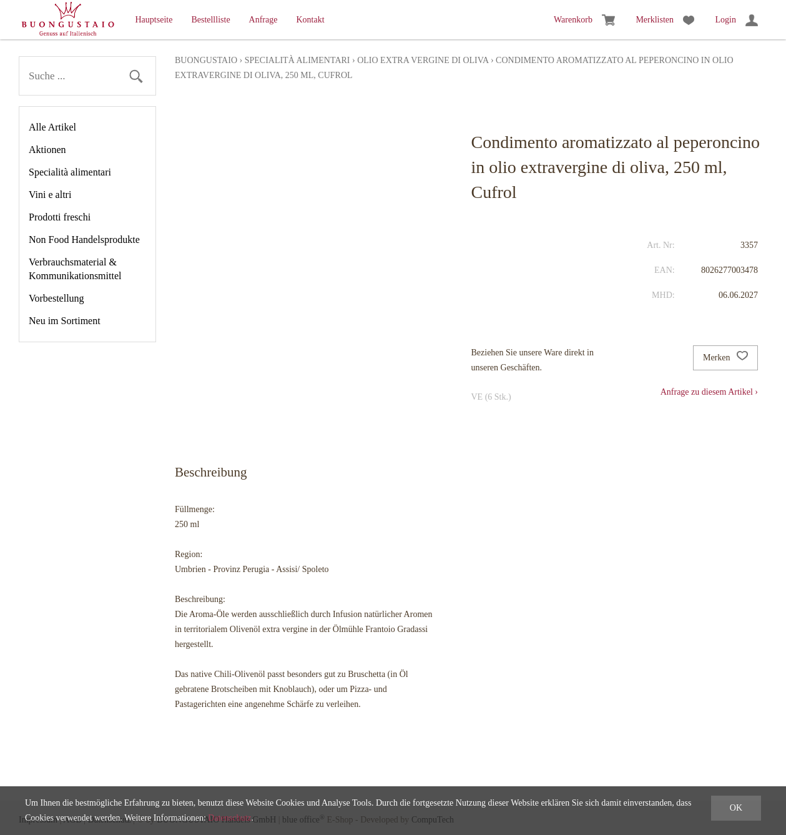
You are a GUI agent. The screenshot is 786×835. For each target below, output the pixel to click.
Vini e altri (50, 194)
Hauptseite (154, 19)
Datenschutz (229, 818)
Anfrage (263, 19)
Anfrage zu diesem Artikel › (709, 392)
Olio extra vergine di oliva (422, 60)
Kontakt (310, 19)
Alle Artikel (52, 127)
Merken (725, 358)
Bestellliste (210, 19)
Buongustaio (206, 60)
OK (736, 808)
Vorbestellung (56, 298)
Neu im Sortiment (65, 320)
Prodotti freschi (60, 217)
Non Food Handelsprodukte (84, 239)
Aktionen (47, 149)
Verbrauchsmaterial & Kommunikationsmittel (75, 269)
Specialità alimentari (70, 172)
